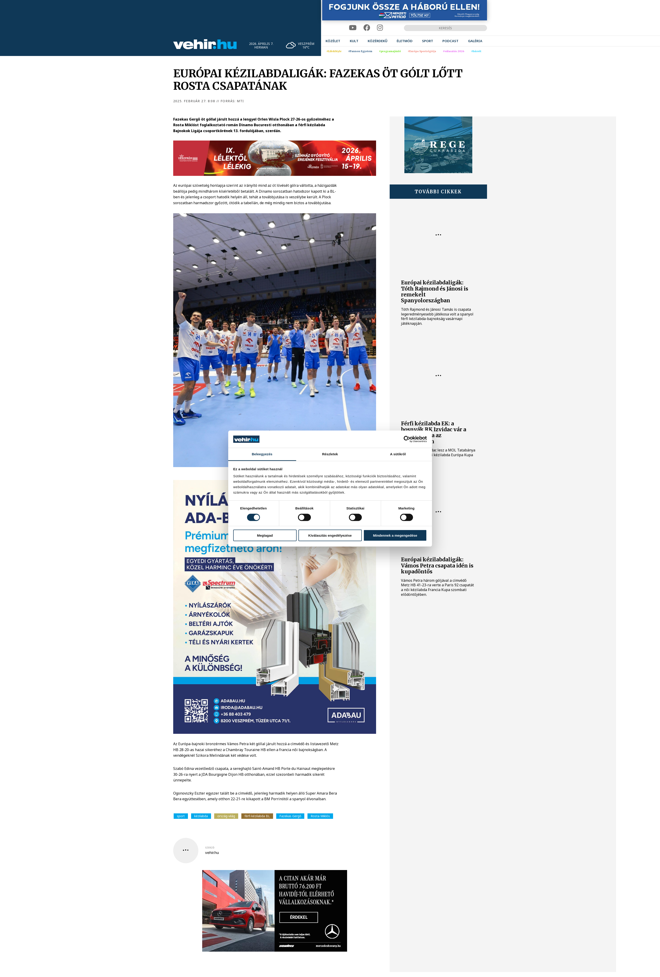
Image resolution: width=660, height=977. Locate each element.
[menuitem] (333, 41)
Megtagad (265, 535)
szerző (209, 847)
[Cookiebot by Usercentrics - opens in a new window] (407, 439)
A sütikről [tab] (398, 454)
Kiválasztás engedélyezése (330, 535)
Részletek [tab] (330, 454)
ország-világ (226, 816)
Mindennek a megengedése (395, 535)
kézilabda (201, 816)
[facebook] (366, 28)
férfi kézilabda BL (257, 816)
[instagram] (380, 28)
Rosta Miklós (320, 816)
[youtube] (353, 28)
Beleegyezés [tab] (262, 454)
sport (181, 816)
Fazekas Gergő (290, 816)
